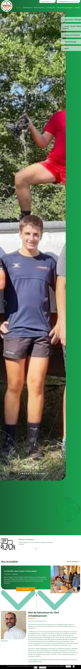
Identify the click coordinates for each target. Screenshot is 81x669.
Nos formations (39, 7)
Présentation (27, 7)
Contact (77, 7)
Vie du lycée (51, 7)
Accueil (18, 7)
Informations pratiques (65, 7)
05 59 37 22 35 (74, 1)
